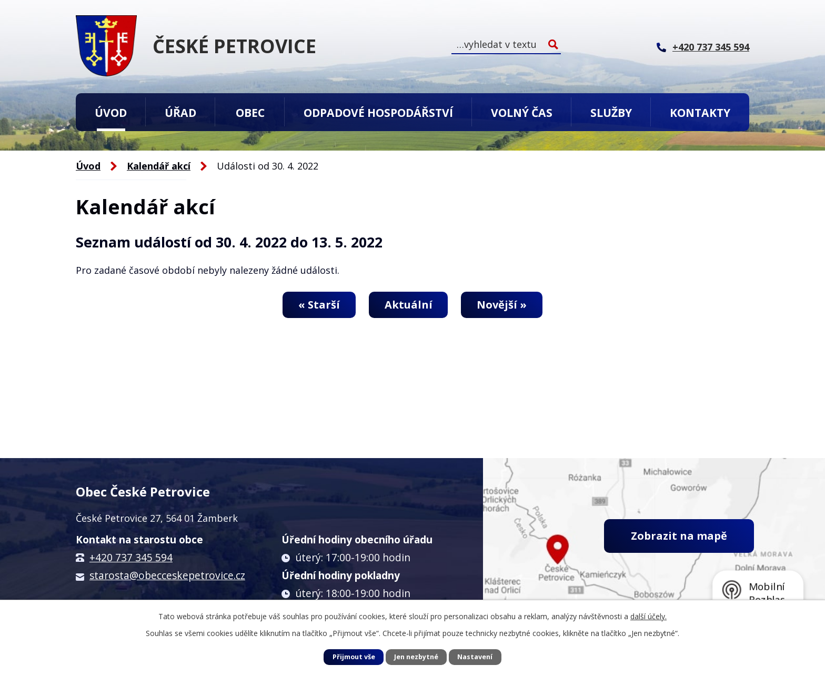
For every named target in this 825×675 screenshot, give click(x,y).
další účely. (648, 616)
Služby (611, 112)
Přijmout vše (354, 656)
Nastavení (474, 656)
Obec (250, 112)
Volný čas (521, 112)
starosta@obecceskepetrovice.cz (167, 575)
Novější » (502, 304)
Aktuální (408, 304)
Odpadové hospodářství (378, 112)
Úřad (180, 112)
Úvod (111, 112)
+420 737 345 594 (131, 557)
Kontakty (700, 112)
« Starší (319, 304)
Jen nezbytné (416, 656)
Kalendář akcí (158, 166)
